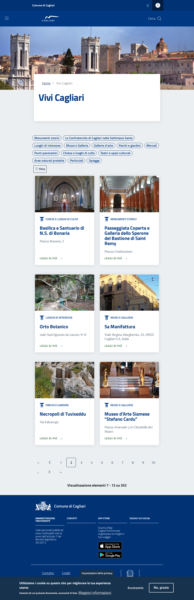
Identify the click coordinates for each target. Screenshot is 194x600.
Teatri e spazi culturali (115, 153)
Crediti (66, 573)
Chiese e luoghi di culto (79, 153)
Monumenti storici (46, 138)
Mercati (151, 145)
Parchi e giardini (130, 145)
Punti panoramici (45, 153)
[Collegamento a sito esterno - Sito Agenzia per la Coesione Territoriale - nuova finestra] (130, 572)
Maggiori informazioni (94, 595)
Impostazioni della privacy (97, 576)
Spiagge (94, 160)
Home (46, 83)
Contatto (48, 573)
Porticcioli (76, 160)
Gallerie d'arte (103, 145)
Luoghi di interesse (47, 145)
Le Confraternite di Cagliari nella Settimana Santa (99, 138)
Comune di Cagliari (43, 5)
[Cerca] (159, 18)
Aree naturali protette (49, 160)
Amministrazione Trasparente (45, 519)
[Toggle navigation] (6, 18)
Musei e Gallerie (77, 145)
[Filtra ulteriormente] (40, 169)
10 (153, 462)
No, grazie (161, 590)
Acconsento (135, 590)
